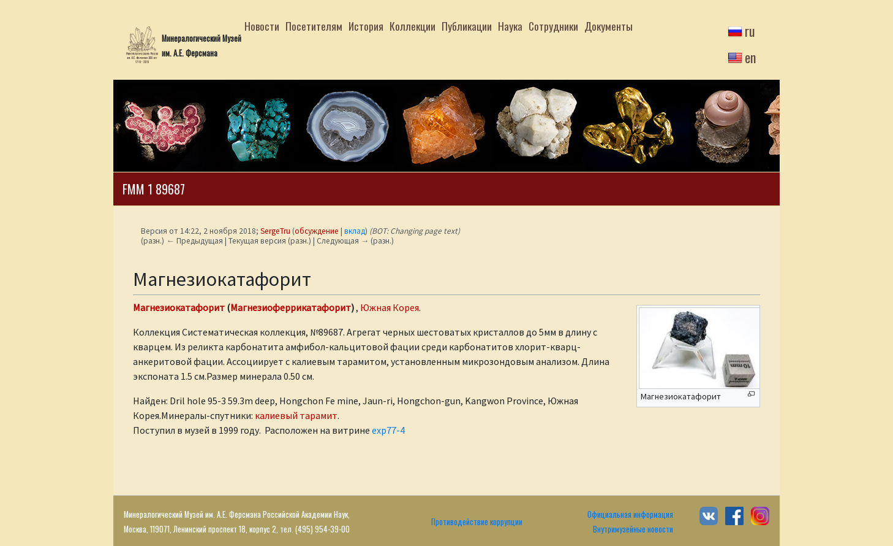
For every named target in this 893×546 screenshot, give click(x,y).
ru (750, 30)
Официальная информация (630, 514)
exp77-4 (388, 430)
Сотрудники (553, 26)
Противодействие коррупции (476, 522)
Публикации (467, 26)
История (366, 26)
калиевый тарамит (296, 415)
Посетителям (313, 26)
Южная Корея (389, 307)
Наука (510, 26)
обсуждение (317, 231)
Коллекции (412, 26)
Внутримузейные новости (633, 529)
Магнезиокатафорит (179, 307)
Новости (261, 26)
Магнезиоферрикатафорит (290, 307)
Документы (608, 26)
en (750, 57)
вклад (354, 231)
